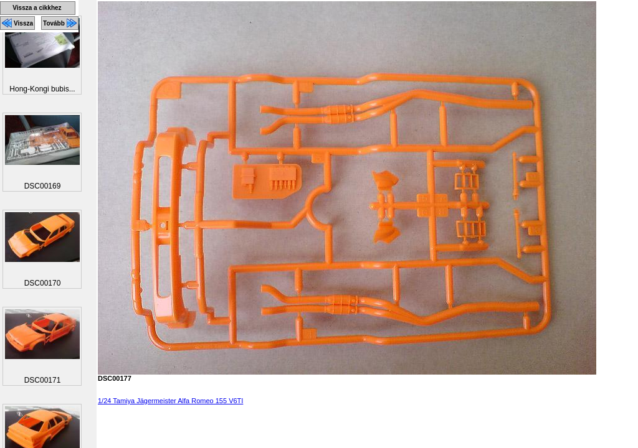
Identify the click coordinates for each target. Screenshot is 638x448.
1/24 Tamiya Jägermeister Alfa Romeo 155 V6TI (170, 400)
